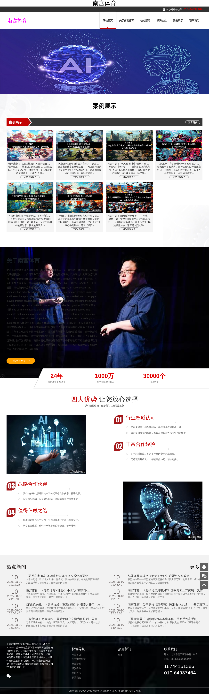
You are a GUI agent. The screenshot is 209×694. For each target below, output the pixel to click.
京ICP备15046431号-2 (123, 690)
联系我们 (76, 677)
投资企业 (76, 668)
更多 (120, 654)
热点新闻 (76, 664)
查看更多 (192, 122)
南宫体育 (104, 3)
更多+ (196, 567)
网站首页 (76, 654)
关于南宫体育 (79, 659)
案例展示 (76, 673)
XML (138, 690)
